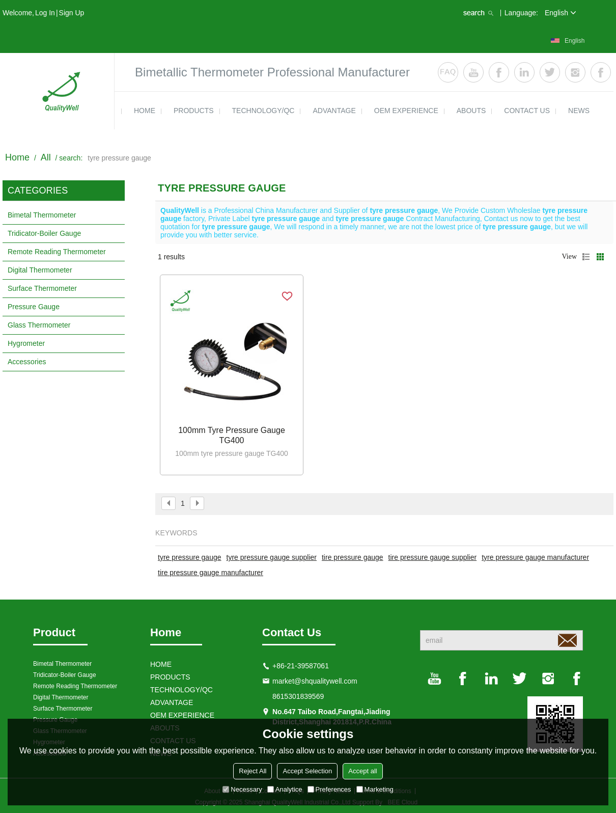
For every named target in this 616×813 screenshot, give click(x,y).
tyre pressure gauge (189, 557)
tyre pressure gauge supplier (272, 557)
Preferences (329, 789)
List (586, 257)
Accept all (362, 771)
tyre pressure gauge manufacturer (535, 557)
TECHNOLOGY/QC (263, 110)
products (194, 110)
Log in (45, 13)
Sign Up (72, 13)
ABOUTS (471, 110)
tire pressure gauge (352, 557)
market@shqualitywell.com (314, 681)
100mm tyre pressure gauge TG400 (231, 435)
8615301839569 (298, 696)
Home (17, 157)
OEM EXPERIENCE (406, 110)
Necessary (242, 789)
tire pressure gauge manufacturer (210, 572)
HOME (144, 110)
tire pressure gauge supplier (432, 557)
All (46, 157)
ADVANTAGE (334, 110)
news (579, 110)
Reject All (252, 771)
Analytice (284, 789)
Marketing (375, 789)
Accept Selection (307, 771)
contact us (527, 110)
